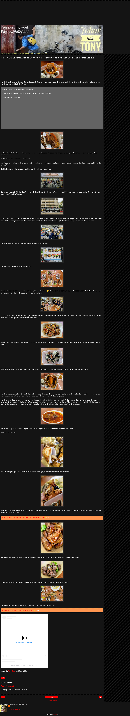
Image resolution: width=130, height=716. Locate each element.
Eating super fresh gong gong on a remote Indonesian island (23, 517)
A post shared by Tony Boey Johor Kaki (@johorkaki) (24, 665)
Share (3, 677)
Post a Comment (7, 686)
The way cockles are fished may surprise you (17, 610)
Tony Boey (12, 671)
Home (51, 697)
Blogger (55, 714)
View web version (52, 700)
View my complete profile (15, 709)
